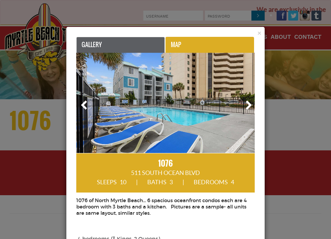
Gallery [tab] (92, 44)
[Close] (259, 33)
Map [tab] (176, 44)
